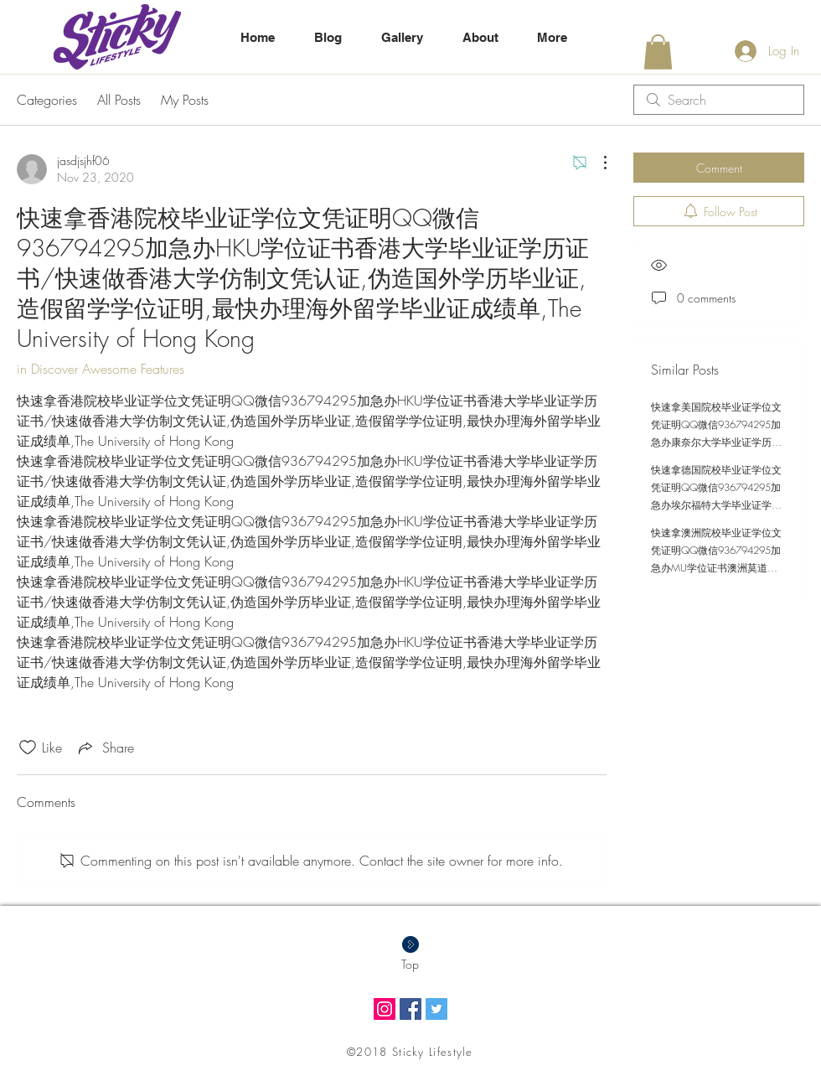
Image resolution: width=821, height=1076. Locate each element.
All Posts (119, 100)
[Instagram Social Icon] (384, 1009)
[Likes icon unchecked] (28, 747)
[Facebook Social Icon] (410, 1009)
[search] (718, 100)
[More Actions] (596, 163)
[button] (658, 52)
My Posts (185, 100)
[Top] (410, 964)
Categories (47, 100)
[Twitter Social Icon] (436, 1009)
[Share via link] (104, 747)
